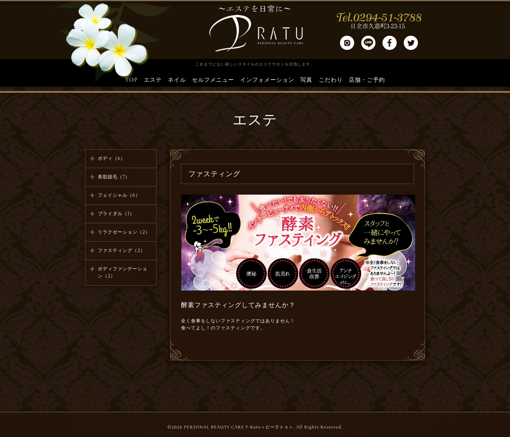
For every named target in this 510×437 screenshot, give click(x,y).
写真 (306, 80)
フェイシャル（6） (119, 195)
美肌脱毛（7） (114, 177)
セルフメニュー (213, 80)
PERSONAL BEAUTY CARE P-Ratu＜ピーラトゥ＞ (238, 427)
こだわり (331, 80)
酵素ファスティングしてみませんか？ (238, 305)
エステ (153, 80)
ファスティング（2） (121, 250)
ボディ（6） (111, 158)
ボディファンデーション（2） (122, 272)
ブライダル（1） (116, 214)
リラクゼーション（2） (124, 232)
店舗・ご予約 (367, 80)
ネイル (177, 80)
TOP (131, 80)
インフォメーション (267, 80)
